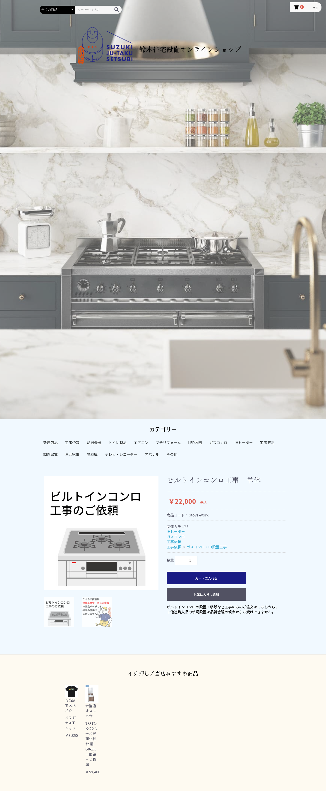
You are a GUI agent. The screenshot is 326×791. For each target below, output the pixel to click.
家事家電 (267, 442)
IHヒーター (244, 442)
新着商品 (50, 442)
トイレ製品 (117, 442)
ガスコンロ (218, 442)
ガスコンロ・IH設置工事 (207, 547)
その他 (171, 454)
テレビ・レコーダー (121, 454)
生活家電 (72, 454)
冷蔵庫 (92, 454)
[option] (101, 533)
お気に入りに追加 (206, 594)
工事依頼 (72, 442)
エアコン (141, 442)
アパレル (152, 454)
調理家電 (50, 454)
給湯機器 (94, 442)
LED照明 (195, 442)
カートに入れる (206, 578)
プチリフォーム (168, 442)
